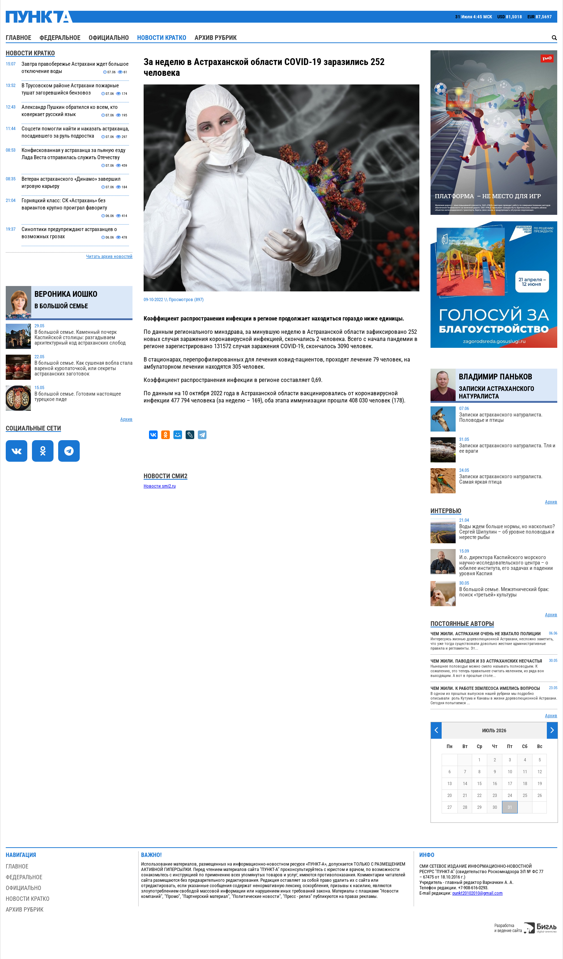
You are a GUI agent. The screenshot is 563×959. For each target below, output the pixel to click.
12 (540, 771)
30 (495, 807)
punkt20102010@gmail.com (477, 893)
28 (465, 807)
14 (465, 783)
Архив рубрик (216, 37)
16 (495, 783)
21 (465, 795)
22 (479, 795)
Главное (18, 37)
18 (525, 783)
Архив (126, 419)
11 (525, 771)
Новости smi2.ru (160, 486)
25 (525, 795)
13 (449, 783)
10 (510, 771)
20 (449, 795)
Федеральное (59, 37)
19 (540, 783)
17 (510, 783)
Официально (109, 37)
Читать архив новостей (109, 256)
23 (495, 795)
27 (449, 807)
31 (510, 807)
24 (510, 795)
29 (479, 807)
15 (479, 783)
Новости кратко (161, 37)
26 (540, 795)
